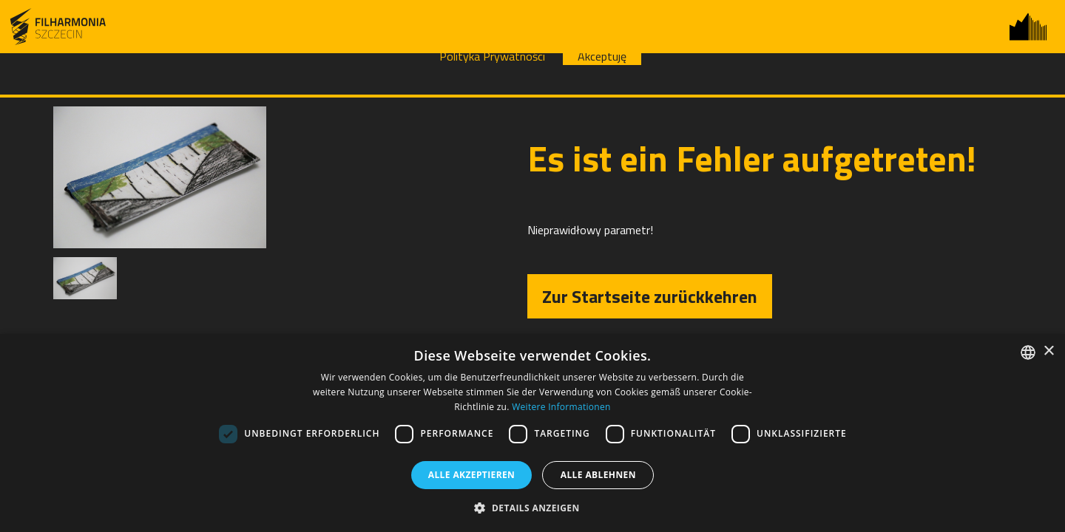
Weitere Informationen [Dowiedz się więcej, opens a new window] (561, 406)
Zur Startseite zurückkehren (649, 296)
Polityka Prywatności (492, 56)
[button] (532, 507)
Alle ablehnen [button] (598, 474)
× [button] (1048, 351)
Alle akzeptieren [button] (471, 474)
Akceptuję (602, 56)
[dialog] (532, 433)
